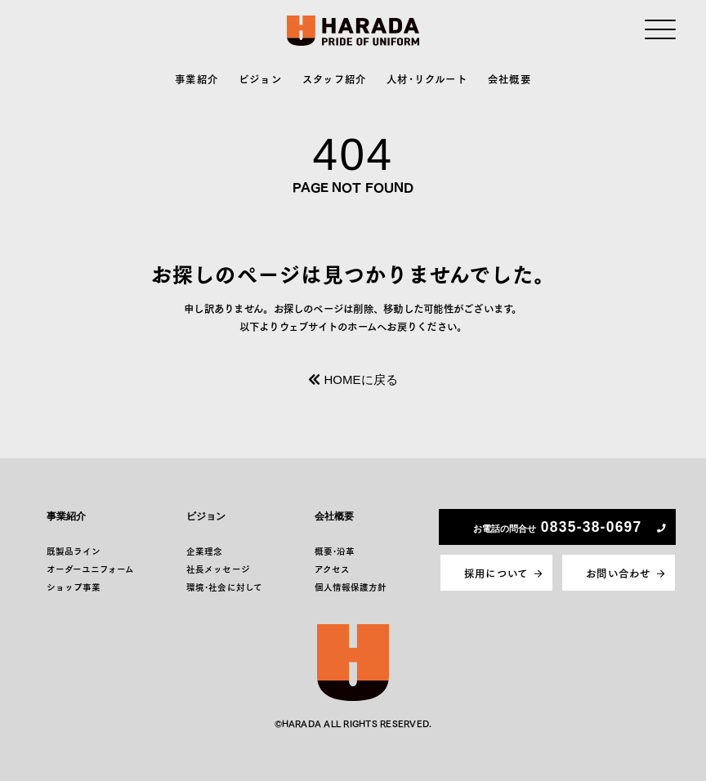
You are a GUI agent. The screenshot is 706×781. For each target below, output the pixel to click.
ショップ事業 (74, 587)
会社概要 (509, 78)
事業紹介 (196, 78)
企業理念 (204, 551)
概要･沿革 (335, 551)
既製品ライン (74, 551)
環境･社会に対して (224, 587)
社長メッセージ (217, 569)
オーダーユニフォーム (91, 569)
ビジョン (260, 78)
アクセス (332, 569)
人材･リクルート (427, 78)
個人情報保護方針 (351, 587)
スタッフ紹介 (334, 78)
